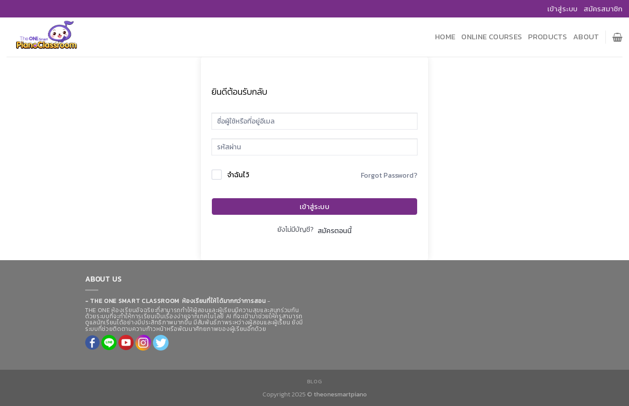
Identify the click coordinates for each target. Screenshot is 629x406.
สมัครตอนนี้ (335, 230)
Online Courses (491, 36)
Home (445, 36)
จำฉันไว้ (238, 174)
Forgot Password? (389, 175)
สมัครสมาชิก (603, 8)
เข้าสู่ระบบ (562, 8)
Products (547, 36)
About (586, 36)
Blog (314, 381)
